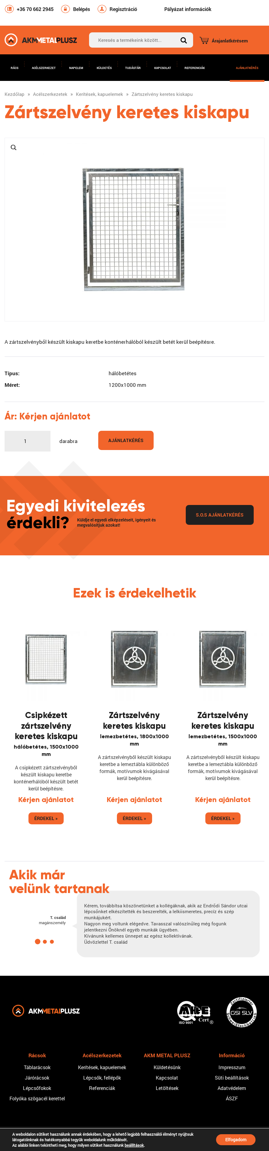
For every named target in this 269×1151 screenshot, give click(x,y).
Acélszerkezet (44, 68)
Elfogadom (235, 1139)
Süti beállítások (232, 1077)
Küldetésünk (167, 1067)
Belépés (81, 9)
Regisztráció (123, 9)
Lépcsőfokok (37, 1088)
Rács (14, 68)
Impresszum (232, 1067)
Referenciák (195, 68)
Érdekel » (46, 818)
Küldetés (104, 68)
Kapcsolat (162, 68)
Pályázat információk (187, 9)
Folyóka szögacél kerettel (37, 1098)
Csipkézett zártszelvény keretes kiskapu (46, 726)
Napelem (76, 68)
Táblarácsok (37, 1067)
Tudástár (133, 68)
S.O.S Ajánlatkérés (220, 515)
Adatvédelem (232, 1088)
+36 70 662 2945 (35, 9)
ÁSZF (232, 1098)
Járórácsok (37, 1077)
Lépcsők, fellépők (102, 1077)
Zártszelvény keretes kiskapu (134, 720)
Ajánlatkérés (247, 68)
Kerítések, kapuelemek (102, 1067)
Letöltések (167, 1088)
